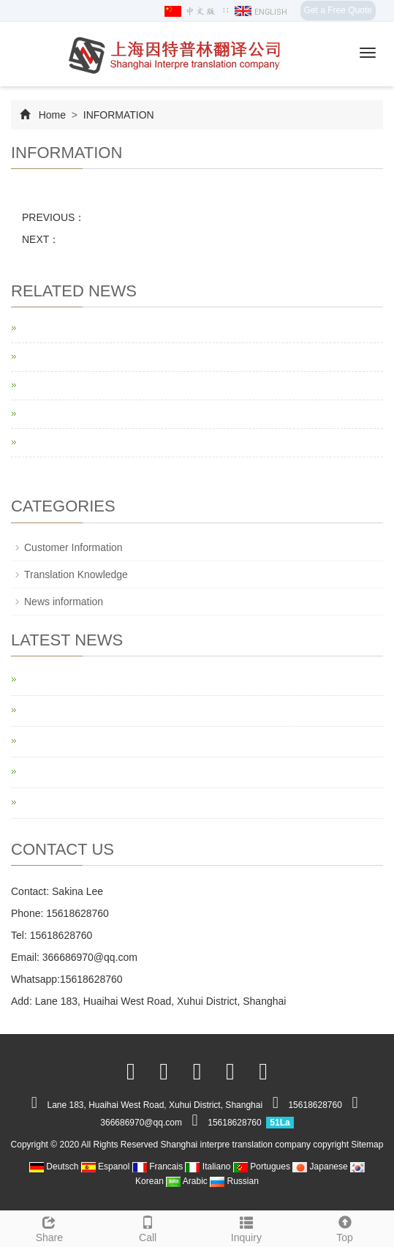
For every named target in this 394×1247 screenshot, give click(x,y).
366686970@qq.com (89, 957)
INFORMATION (117, 115)
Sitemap (367, 1144)
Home (52, 115)
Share (49, 1227)
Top (344, 1227)
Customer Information (73, 547)
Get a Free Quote (338, 10)
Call (148, 1227)
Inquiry (246, 1227)
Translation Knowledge (76, 574)
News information (63, 601)
